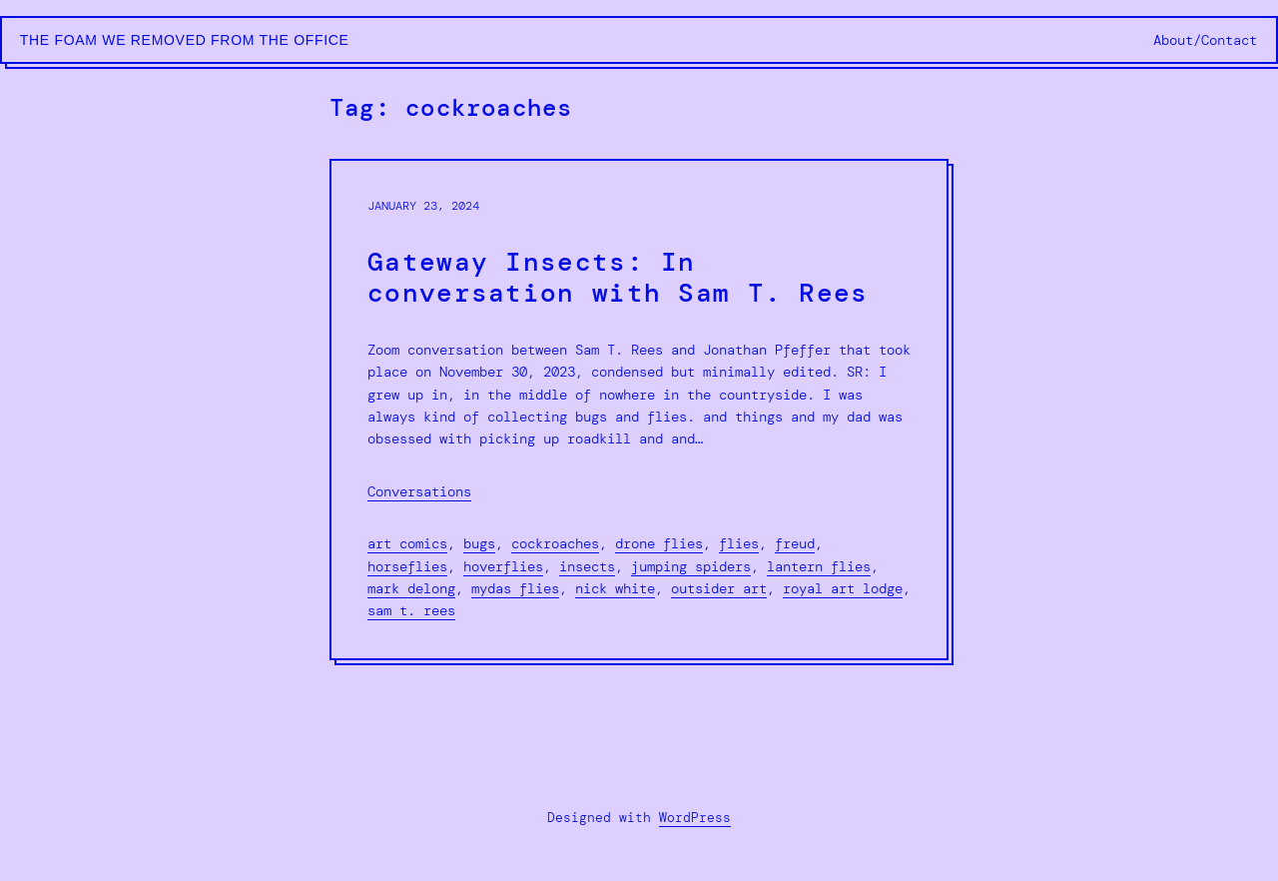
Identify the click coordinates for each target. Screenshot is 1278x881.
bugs (479, 543)
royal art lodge (843, 588)
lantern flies (819, 566)
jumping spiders (691, 566)
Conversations (419, 491)
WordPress (695, 817)
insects (587, 566)
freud (795, 543)
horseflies (407, 566)
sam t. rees (411, 610)
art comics (407, 543)
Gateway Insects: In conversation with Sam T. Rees (618, 278)
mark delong (411, 588)
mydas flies (515, 588)
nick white (615, 588)
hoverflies (503, 566)
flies (739, 543)
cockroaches (555, 543)
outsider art (719, 588)
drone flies (659, 543)
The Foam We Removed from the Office (184, 40)
